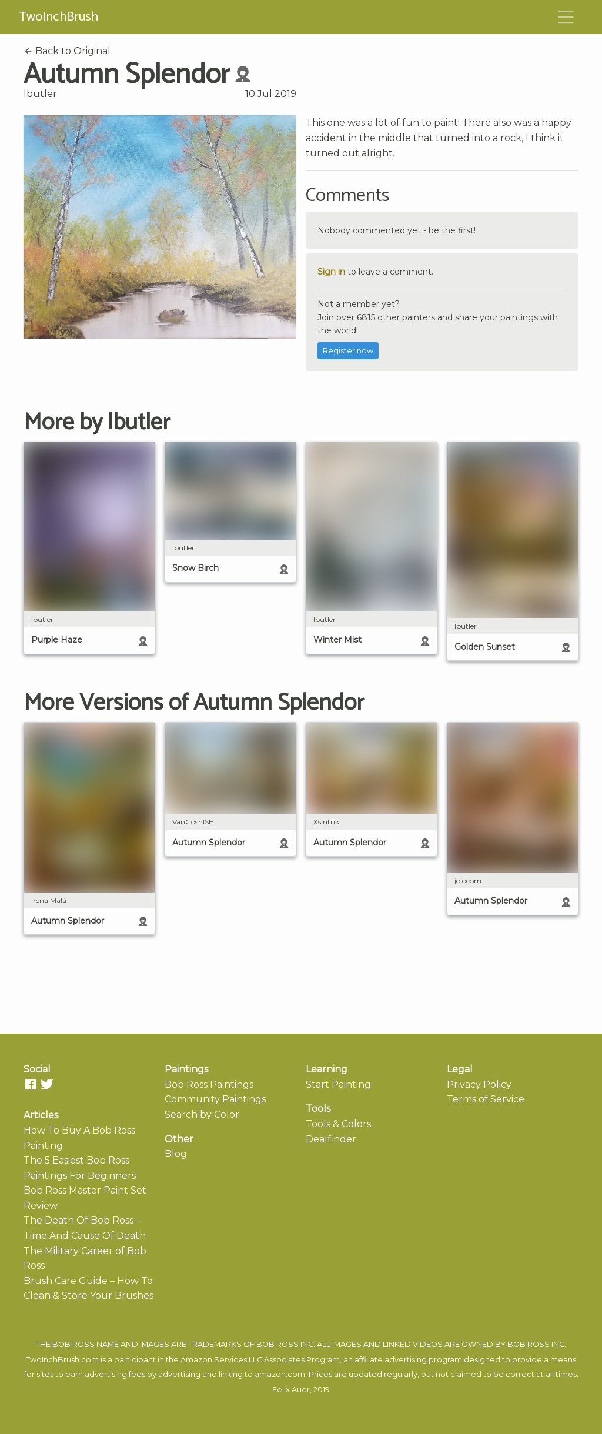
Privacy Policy (479, 1084)
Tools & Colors (338, 1123)
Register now (348, 350)
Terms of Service (485, 1099)
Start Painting (338, 1084)
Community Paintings (215, 1099)
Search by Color (202, 1114)
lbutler (40, 93)
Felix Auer (291, 1389)
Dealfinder (331, 1139)
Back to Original (67, 50)
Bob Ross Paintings (209, 1084)
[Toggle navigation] (566, 17)
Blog (176, 1153)
